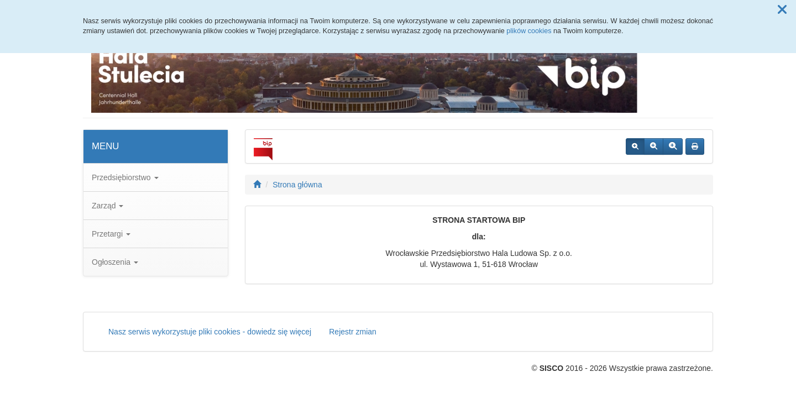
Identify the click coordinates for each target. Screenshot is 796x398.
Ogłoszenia (115, 262)
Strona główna (297, 184)
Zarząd (107, 205)
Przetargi (111, 233)
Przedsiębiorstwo (125, 177)
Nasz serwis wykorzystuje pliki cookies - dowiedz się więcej (209, 331)
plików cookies (528, 31)
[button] (782, 10)
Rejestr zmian (352, 331)
